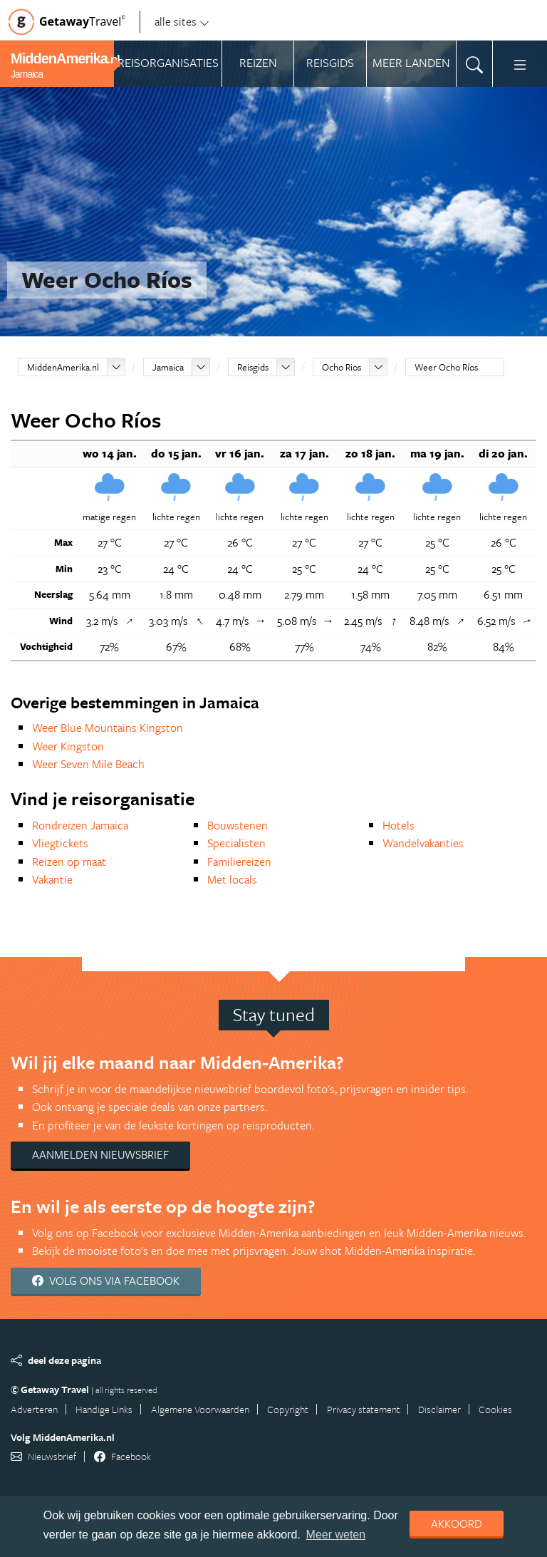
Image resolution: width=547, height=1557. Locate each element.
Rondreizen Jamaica (80, 825)
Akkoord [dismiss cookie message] (456, 1523)
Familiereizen (239, 861)
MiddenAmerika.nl (63, 367)
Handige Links (103, 1409)
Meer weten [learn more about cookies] (336, 1534)
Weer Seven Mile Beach (88, 763)
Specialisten (236, 843)
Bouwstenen (237, 825)
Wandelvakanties (423, 843)
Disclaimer (439, 1409)
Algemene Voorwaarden (200, 1409)
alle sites (182, 21)
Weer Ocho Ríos (446, 367)
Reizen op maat (69, 861)
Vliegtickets (60, 843)
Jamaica (168, 367)
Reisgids (253, 367)
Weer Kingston (68, 746)
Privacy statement (363, 1409)
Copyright (287, 1409)
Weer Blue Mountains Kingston (107, 727)
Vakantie (52, 879)
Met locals (232, 879)
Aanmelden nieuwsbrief (100, 1154)
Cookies (495, 1409)
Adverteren (34, 1409)
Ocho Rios (341, 367)
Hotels (398, 825)
